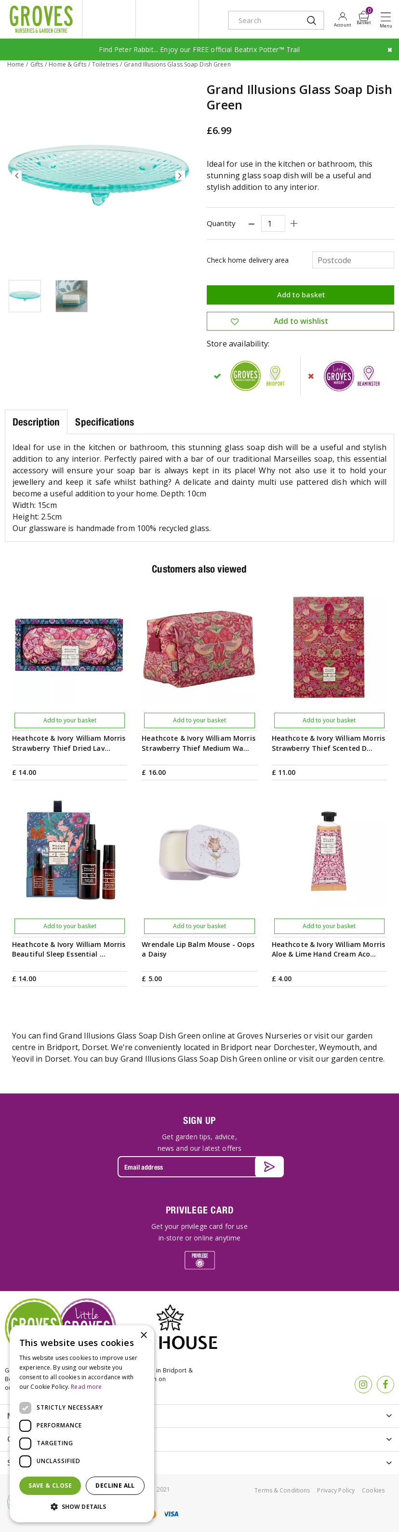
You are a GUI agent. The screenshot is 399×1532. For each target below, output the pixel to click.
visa (170, 1513)
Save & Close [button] (50, 1485)
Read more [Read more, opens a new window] (86, 1387)
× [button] (143, 1335)
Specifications (104, 422)
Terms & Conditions (282, 1490)
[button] (82, 1507)
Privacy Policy (336, 1490)
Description (36, 422)
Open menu (388, 20)
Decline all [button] (114, 1485)
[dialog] (82, 1423)
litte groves (109, 19)
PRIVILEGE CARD (200, 1209)
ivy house (167, 19)
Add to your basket (69, 720)
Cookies (373, 1490)
